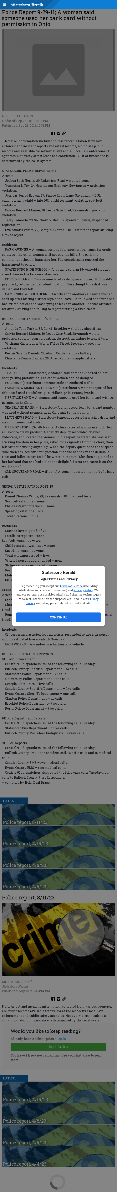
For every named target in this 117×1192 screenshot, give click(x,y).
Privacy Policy (83, 590)
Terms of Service (71, 586)
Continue (58, 617)
